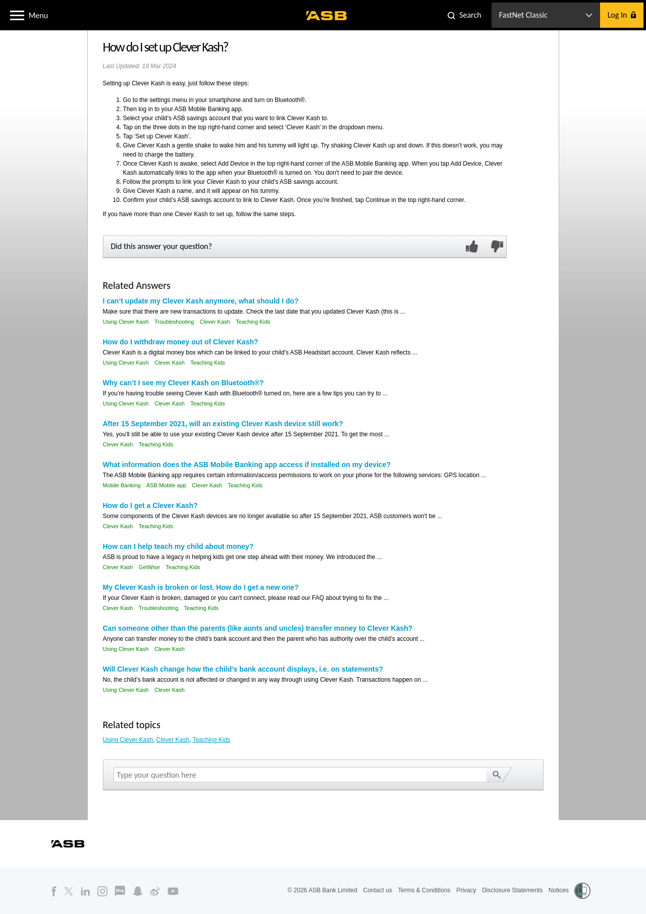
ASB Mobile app (166, 485)
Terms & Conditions (424, 890)
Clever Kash (215, 322)
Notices (559, 890)
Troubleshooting (174, 322)
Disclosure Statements (512, 890)
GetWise (149, 567)
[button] (17, 15)
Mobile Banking (122, 485)
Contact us (377, 890)
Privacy (466, 890)
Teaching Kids (253, 322)
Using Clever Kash (126, 322)
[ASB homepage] (326, 15)
